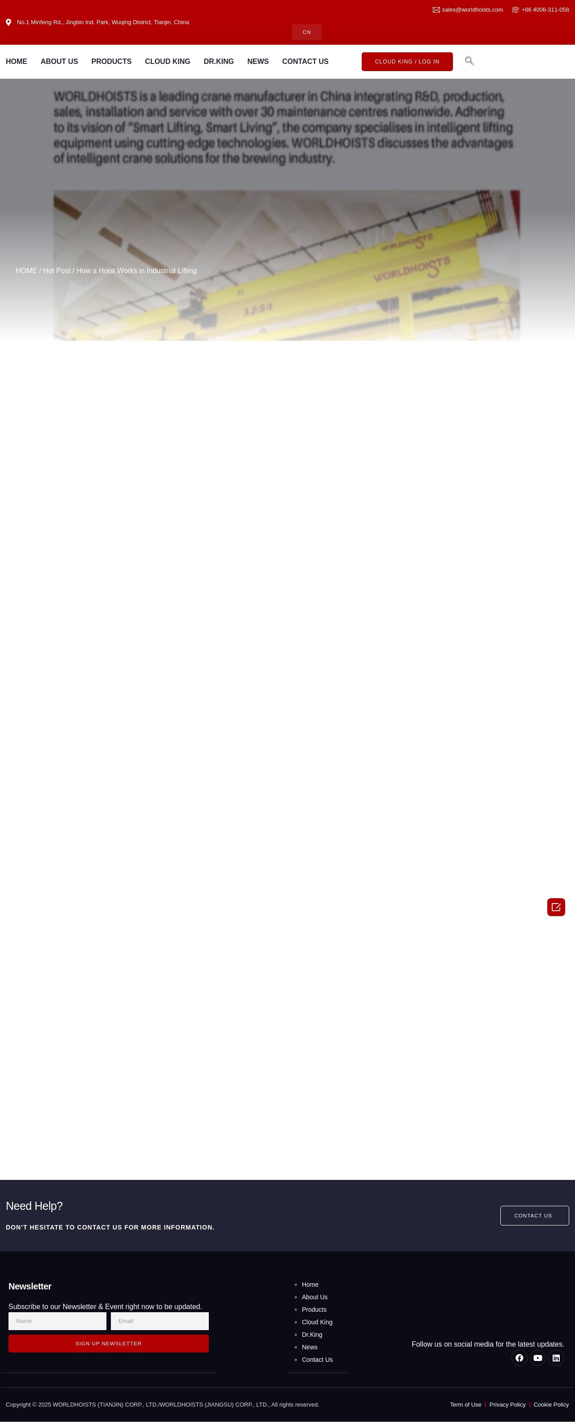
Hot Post (56, 271)
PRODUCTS (112, 61)
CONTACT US (305, 61)
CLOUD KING (167, 61)
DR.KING (219, 61)
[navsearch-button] (469, 62)
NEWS (258, 61)
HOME (16, 61)
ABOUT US (59, 61)
